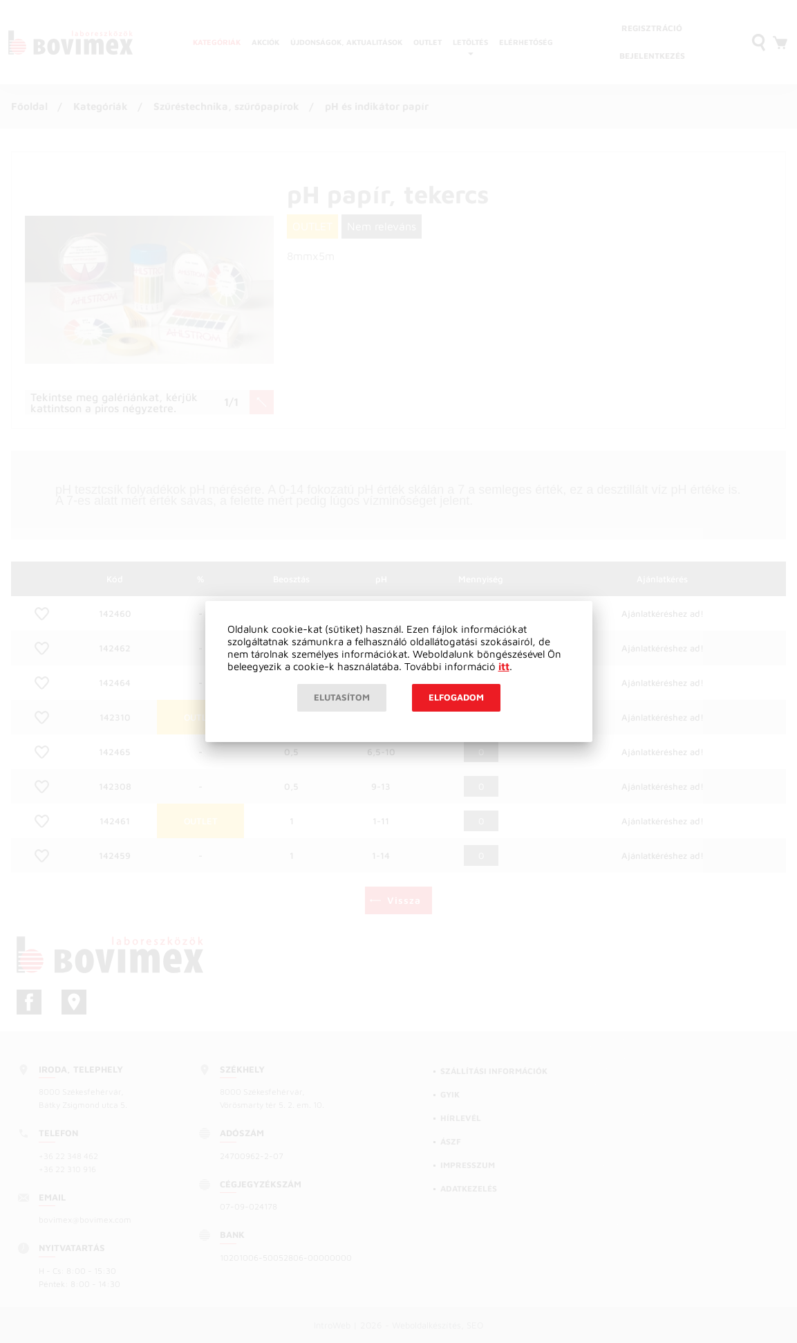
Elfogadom (456, 697)
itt (503, 666)
